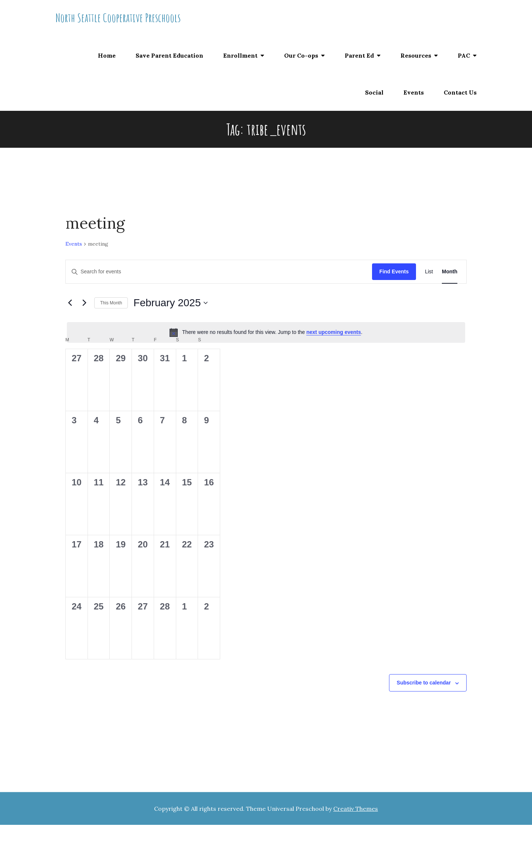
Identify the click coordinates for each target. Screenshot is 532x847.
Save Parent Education (169, 55)
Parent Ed (359, 55)
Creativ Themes (355, 808)
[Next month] (84, 302)
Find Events (394, 271)
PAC (464, 55)
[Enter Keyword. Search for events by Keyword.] (219, 271)
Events (413, 92)
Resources (415, 55)
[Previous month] (69, 302)
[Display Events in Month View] (449, 271)
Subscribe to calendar (424, 683)
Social (374, 92)
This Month (111, 302)
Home (107, 55)
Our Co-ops (301, 55)
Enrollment (240, 55)
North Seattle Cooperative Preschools (118, 17)
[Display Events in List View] (429, 271)
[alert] (266, 332)
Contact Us (460, 92)
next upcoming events (333, 332)
